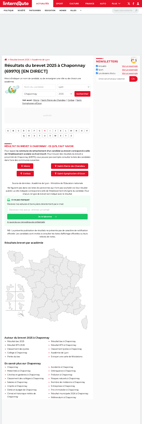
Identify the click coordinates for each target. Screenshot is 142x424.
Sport (59, 3)
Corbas (71, 100)
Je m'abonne (45, 216)
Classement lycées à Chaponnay (66, 349)
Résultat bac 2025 (15, 341)
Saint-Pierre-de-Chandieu (53, 100)
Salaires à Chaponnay (17, 382)
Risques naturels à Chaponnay (65, 378)
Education (50, 10)
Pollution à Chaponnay (61, 374)
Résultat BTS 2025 (16, 345)
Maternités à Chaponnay (19, 371)
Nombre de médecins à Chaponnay (68, 382)
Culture (74, 3)
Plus (116, 3)
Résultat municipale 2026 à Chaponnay (69, 393)
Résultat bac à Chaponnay (63, 341)
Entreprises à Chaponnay (63, 386)
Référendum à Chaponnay (63, 397)
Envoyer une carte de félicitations (66, 356)
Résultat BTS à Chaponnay (63, 345)
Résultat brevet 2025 (19, 59)
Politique (8, 10)
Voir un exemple (130, 66)
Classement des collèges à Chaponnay (25, 378)
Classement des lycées (18, 349)
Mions (36, 100)
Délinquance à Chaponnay (63, 371)
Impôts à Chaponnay (17, 386)
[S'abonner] (117, 79)
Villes (73, 10)
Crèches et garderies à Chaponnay (23, 374)
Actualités (42, 3)
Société (21, 10)
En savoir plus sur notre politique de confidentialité (26, 222)
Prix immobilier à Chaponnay (65, 390)
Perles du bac (13, 356)
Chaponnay (12, 367)
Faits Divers (35, 10)
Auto (103, 3)
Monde (62, 10)
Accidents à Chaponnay (62, 367)
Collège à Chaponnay (17, 352)
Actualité (101, 66)
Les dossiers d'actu (105, 73)
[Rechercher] (125, 10)
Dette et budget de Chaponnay (22, 390)
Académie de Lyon (41, 59)
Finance (89, 3)
